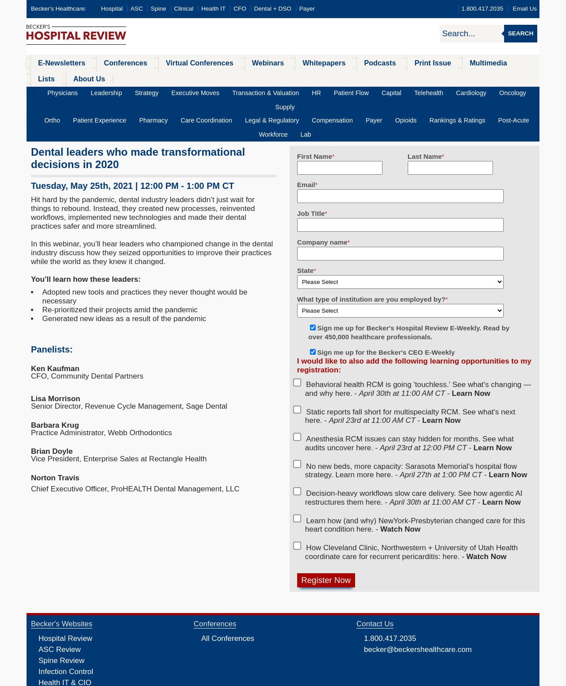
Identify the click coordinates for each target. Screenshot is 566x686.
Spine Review (61, 617)
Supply (495, 77)
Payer (307, 8)
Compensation (299, 91)
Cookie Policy (223, 678)
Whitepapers (289, 62)
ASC (136, 8)
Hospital (111, 8)
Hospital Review (65, 595)
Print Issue (384, 62)
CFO (239, 8)
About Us (508, 62)
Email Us (525, 8)
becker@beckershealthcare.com (418, 606)
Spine (158, 8)
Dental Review (62, 662)
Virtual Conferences (179, 62)
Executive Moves (194, 77)
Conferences (113, 62)
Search (520, 33)
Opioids (361, 91)
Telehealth (394, 77)
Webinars (240, 62)
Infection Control (65, 629)
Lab (517, 91)
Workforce (491, 91)
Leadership (118, 77)
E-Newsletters (56, 62)
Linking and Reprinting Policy (275, 678)
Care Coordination (188, 91)
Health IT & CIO (65, 640)
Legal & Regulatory (246, 91)
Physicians (80, 77)
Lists (472, 62)
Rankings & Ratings (405, 91)
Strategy (152, 77)
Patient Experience (96, 91)
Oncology (465, 77)
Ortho (55, 91)
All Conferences (227, 595)
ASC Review (59, 606)
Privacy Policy (188, 678)
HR (300, 77)
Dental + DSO (272, 8)
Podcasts (338, 62)
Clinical (184, 8)
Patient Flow (328, 77)
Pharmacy (143, 91)
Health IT (213, 8)
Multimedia (433, 62)
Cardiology (430, 77)
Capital (362, 77)
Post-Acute (455, 91)
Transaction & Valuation (256, 77)
